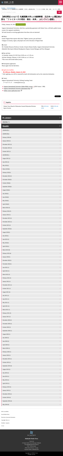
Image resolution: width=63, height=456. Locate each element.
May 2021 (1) (32, 302)
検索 (59, 12)
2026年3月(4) (32, 134)
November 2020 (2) (32, 323)
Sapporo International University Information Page (17, 88)
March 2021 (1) (32, 309)
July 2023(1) (32, 235)
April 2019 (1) (32, 383)
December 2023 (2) (32, 218)
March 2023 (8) (32, 250)
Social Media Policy (31, 414)
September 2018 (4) (32, 401)
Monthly (31, 126)
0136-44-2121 (29, 444)
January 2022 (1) (32, 281)
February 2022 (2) (32, 278)
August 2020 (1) (32, 334)
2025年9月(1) (32, 155)
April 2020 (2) (32, 344)
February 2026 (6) (32, 137)
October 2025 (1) (32, 151)
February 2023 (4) (32, 253)
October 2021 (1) (32, 288)
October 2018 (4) (32, 397)
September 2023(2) (32, 228)
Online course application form (12, 90)
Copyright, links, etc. (31, 420)
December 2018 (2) (32, 394)
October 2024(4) (32, 183)
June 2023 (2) (32, 239)
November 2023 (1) (32, 221)
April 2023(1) (32, 246)
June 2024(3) (32, 197)
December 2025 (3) (32, 144)
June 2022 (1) (32, 267)
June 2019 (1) (32, 376)
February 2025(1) (32, 172)
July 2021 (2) (32, 295)
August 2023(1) (32, 232)
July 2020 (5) (32, 337)
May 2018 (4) (32, 404)
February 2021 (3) (32, 313)
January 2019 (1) (32, 390)
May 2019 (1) (32, 380)
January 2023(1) (32, 257)
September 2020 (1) (32, 330)
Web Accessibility (31, 411)
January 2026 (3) (32, 141)
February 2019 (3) (32, 387)
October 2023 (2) (32, 225)
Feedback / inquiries (31, 423)
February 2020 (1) (32, 351)
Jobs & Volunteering (11, 7)
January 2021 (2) (32, 316)
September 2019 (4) (32, 365)
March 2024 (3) (32, 207)
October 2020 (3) (32, 327)
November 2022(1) (32, 264)
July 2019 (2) (32, 372)
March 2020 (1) (32, 348)
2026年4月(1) (32, 130)
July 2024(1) (32, 193)
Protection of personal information (31, 417)
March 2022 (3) (32, 274)
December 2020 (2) (32, 320)
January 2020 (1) (32, 355)
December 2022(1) (32, 260)
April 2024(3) (32, 204)
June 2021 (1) (32, 299)
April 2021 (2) (32, 306)
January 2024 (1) (32, 214)
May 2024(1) (32, 200)
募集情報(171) (32, 122)
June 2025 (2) (32, 162)
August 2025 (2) (32, 158)
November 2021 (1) (32, 285)
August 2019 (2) (32, 369)
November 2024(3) (32, 179)
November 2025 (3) (32, 148)
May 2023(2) (32, 242)
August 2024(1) (32, 190)
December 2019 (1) (32, 358)
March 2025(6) (32, 169)
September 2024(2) (32, 186)
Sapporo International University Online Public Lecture (18, 86)
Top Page (3, 7)
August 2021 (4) (32, 292)
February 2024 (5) (32, 211)
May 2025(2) (32, 165)
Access (31, 425)
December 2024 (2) (32, 176)
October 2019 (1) (32, 362)
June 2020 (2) (32, 341)
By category (31, 118)
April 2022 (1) (32, 271)
